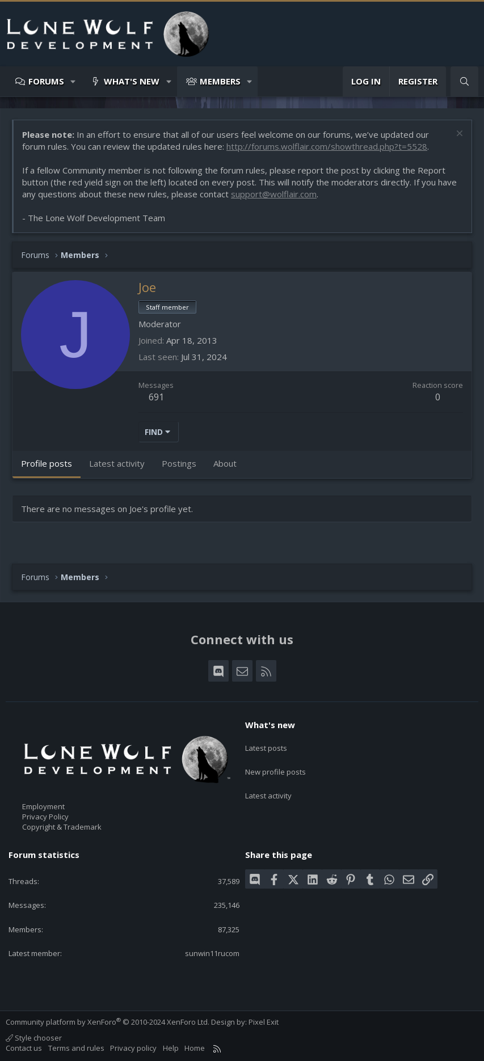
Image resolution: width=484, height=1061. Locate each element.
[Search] (464, 81)
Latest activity (268, 786)
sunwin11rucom (212, 953)
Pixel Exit (264, 1022)
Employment (43, 806)
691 (156, 397)
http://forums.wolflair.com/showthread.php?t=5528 (326, 146)
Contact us (24, 1048)
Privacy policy (133, 1048)
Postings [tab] (179, 463)
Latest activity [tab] (117, 463)
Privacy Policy (45, 816)
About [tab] (225, 463)
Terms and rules (76, 1048)
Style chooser (34, 1038)
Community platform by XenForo (107, 1022)
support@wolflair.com (274, 194)
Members (220, 81)
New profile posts (275, 765)
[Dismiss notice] (458, 135)
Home (194, 1048)
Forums (46, 81)
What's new (131, 81)
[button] (73, 81)
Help (171, 1048)
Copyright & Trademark (62, 827)
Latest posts (266, 744)
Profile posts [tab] (46, 463)
